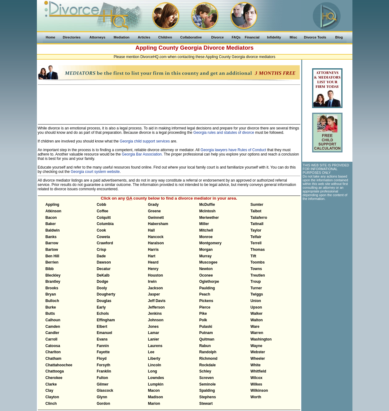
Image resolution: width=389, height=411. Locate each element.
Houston (155, 275)
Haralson (156, 243)
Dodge (102, 281)
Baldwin (53, 230)
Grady (153, 204)
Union (255, 301)
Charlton (53, 352)
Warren (256, 333)
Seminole (207, 384)
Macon (154, 390)
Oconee (206, 275)
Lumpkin (155, 384)
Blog (339, 37)
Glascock (105, 390)
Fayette (103, 352)
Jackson (155, 288)
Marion (154, 403)
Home (50, 37)
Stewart (206, 403)
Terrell (256, 243)
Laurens (155, 346)
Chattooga (55, 371)
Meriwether (209, 217)
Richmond (208, 358)
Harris (153, 249)
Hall (151, 230)
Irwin (152, 281)
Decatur (104, 269)
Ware (254, 326)
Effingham (106, 320)
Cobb (101, 204)
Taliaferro (258, 217)
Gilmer (102, 384)
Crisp (101, 249)
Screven (206, 378)
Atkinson (53, 211)
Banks (51, 237)
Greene (154, 211)
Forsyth (103, 365)
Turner (256, 288)
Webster (257, 352)
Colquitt (104, 217)
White (255, 365)
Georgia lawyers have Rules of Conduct (233, 150)
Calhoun (53, 320)
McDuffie (207, 204)
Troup (255, 281)
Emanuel (104, 333)
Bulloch (52, 301)
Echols (103, 313)
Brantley (53, 281)
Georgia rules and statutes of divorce (223, 132)
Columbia (105, 224)
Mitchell (206, 230)
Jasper (154, 294)
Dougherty (106, 294)
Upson (256, 307)
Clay (49, 390)
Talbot (255, 211)
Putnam (206, 333)
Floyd (102, 358)
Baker (51, 224)
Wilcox (256, 378)
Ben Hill (53, 256)
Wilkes (256, 384)
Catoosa (53, 346)
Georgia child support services (145, 141)
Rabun (205, 346)
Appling (53, 204)
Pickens (206, 301)
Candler (53, 333)
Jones (153, 326)
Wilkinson (259, 390)
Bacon (51, 217)
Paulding (207, 288)
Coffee (102, 211)
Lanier (153, 339)
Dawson (104, 262)
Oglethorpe (209, 281)
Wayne (256, 346)
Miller (204, 224)
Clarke (51, 384)
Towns (256, 269)
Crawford (105, 243)
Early (101, 307)
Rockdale (207, 365)
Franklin (104, 371)
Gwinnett (156, 217)
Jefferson (156, 307)
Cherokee (54, 378)
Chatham (53, 358)
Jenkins (155, 313)
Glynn (102, 397)
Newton (206, 269)
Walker (256, 313)
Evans (102, 339)
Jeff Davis (157, 301)
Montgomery (210, 243)
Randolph (207, 352)
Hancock (155, 237)
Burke (51, 307)
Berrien (52, 262)
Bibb (50, 269)
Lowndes (156, 378)
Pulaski (205, 326)
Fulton (102, 378)
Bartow (52, 249)
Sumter (256, 204)
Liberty (154, 358)
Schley (205, 371)
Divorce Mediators (228, 47)
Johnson (155, 320)
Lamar (153, 333)
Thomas (257, 249)
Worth (255, 397)
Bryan (51, 294)
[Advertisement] (169, 102)
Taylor (255, 230)
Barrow (52, 243)
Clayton (52, 397)
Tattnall (256, 224)
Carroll (52, 339)
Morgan (206, 249)
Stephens (207, 397)
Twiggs (256, 294)
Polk (203, 320)
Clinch (51, 403)
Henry (153, 269)
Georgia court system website (95, 171)
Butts (50, 313)
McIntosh (207, 211)
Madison (155, 397)
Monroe (206, 237)
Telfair (255, 237)
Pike (203, 313)
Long (152, 371)
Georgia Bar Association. (142, 154)
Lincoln (154, 365)
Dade (101, 256)
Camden (53, 326)
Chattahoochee (59, 365)
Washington (261, 339)
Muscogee (208, 262)
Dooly (102, 288)
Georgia (191, 47)
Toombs (257, 262)
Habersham (158, 224)
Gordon (103, 403)
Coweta (103, 237)
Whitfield (258, 371)
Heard (153, 262)
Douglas (104, 301)
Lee (151, 352)
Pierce (204, 307)
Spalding (207, 390)
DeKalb (103, 275)
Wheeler (257, 358)
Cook (101, 230)
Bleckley (53, 275)
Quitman (206, 339)
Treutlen (257, 275)
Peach (204, 294)
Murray (205, 256)
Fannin (103, 346)
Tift (253, 256)
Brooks (52, 288)
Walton (256, 320)
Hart (151, 256)
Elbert (102, 326)
